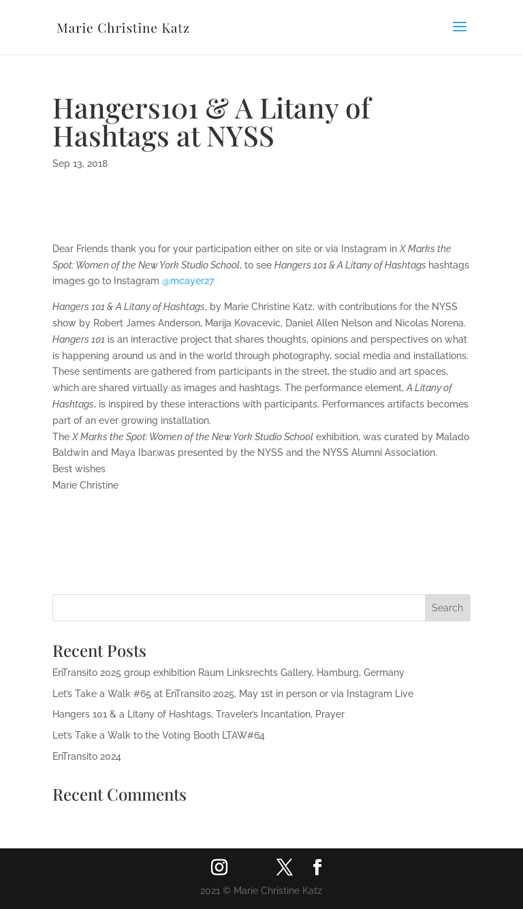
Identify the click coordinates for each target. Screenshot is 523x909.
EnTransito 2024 (86, 756)
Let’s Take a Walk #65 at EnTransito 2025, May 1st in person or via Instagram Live (232, 693)
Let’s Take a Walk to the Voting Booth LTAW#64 (158, 735)
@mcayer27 (189, 280)
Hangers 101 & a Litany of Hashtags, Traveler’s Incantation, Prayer (198, 714)
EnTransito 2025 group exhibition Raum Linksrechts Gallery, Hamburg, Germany (228, 672)
